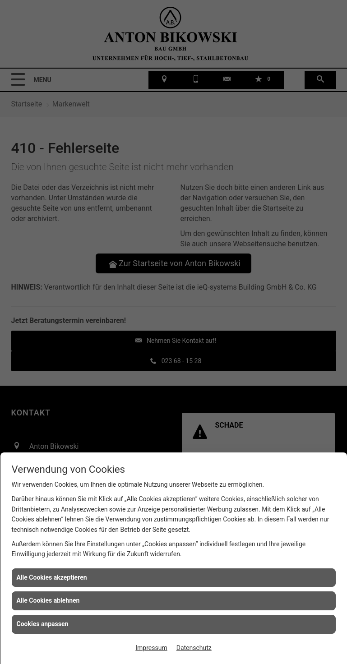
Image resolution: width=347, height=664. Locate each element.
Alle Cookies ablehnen (48, 600)
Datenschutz (194, 647)
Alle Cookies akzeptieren (52, 577)
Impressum (151, 647)
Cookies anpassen (43, 623)
